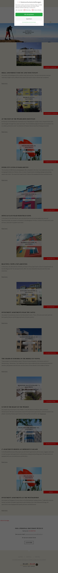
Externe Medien (36, 9)
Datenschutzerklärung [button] (30, 23)
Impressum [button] (36, 23)
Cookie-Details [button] (22, 23)
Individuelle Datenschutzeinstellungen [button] (29, 21)
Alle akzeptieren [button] (29, 14)
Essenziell (19, 9)
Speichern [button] (29, 18)
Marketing (27, 9)
